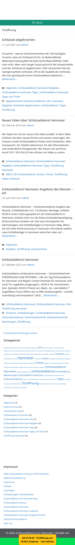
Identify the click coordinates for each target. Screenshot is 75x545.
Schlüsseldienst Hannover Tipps (20, 92)
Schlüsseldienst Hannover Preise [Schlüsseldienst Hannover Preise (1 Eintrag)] (54, 375)
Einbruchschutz (11, 406)
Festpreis (11, 313)
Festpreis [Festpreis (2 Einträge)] (59, 353)
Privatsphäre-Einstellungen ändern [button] (20, 333)
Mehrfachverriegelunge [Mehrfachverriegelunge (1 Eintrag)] (28, 363)
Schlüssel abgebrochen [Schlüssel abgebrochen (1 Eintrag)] (24, 372)
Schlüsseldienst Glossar (15, 502)
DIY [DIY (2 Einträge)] (40, 347)
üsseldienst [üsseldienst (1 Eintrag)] (23, 387)
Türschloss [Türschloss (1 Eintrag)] (7, 384)
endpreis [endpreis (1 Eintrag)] (51, 354)
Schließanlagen (26, 313)
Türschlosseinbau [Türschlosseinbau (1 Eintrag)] (16, 384)
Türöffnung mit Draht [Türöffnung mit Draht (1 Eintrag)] (45, 384)
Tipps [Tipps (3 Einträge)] (60, 379)
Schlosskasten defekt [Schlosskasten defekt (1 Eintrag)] (17, 367)
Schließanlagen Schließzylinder (19, 494)
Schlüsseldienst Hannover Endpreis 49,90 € (24, 515)
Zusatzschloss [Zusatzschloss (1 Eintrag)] (8, 387)
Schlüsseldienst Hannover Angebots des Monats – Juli (37, 191)
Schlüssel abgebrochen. (19, 40)
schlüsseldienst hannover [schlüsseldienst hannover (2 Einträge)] (30, 375)
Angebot (11, 249)
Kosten (41, 174)
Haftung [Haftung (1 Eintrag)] (14, 359)
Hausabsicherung (12, 411)
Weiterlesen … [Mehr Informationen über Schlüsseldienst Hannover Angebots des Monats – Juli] (10, 235)
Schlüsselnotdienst (12, 317)
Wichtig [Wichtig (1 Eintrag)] (63, 384)
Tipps (63, 105)
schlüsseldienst (49, 105)
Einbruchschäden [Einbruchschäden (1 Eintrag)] (47, 348)
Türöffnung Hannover (14, 308)
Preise (49, 174)
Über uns (8, 523)
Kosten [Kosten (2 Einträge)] (45, 358)
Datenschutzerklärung (14, 478)
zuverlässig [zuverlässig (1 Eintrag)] (16, 387)
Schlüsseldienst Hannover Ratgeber (39, 88)
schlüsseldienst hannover (50, 313)
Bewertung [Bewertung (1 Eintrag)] (34, 348)
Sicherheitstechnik (35, 317)
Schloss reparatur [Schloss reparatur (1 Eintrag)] (39, 367)
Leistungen (9, 490)
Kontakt (7, 486)
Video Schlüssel (10, 178)
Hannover (57, 101)
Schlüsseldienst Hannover (20, 161)
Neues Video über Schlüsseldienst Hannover (33, 120)
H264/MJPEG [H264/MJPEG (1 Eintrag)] (7, 359)
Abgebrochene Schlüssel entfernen (26, 101)
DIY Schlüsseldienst (24, 174)
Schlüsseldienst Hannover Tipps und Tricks (24, 431)
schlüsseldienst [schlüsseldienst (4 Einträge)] (42, 371)
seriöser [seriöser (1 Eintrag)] (25, 379)
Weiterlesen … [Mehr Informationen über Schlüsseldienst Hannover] (52, 295)
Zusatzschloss (39, 249)
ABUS (9, 174)
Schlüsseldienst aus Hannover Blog (21, 498)
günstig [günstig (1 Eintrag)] (67, 354)
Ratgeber (7, 105)
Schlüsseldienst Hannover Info (53, 304)
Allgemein (11, 88)
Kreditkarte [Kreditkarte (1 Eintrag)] (52, 359)
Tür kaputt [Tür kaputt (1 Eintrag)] (67, 379)
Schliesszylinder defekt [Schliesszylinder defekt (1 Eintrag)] (57, 363)
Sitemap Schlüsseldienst (15, 519)
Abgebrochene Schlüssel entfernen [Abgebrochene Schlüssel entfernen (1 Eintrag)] (14, 348)
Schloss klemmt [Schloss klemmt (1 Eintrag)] (28, 367)
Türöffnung (8, 109)
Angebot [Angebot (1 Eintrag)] (28, 348)
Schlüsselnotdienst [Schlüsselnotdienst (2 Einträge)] (13, 379)
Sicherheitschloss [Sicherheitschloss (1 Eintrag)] (33, 379)
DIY (49, 101)
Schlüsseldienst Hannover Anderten (21, 510)
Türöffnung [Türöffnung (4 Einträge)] (30, 383)
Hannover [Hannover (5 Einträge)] (25, 357)
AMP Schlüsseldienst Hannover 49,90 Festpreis (26, 473)
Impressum (9, 482)
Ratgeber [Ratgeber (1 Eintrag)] (47, 363)
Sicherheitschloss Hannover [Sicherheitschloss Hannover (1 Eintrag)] (48, 379)
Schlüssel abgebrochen (26, 105)
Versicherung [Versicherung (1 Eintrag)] (57, 384)
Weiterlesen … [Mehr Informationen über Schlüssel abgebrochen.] (10, 79)
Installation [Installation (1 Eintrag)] (37, 359)
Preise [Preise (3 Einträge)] (39, 363)
